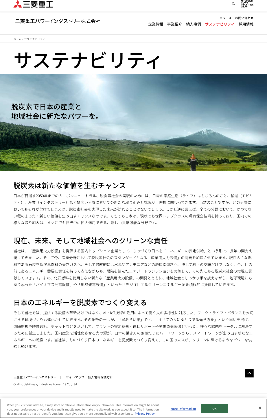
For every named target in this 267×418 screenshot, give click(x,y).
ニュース (225, 22)
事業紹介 (174, 27)
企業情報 (155, 27)
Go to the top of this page (249, 373)
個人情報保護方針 (100, 377)
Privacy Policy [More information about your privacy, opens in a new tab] (145, 413)
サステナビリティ (220, 27)
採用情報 (246, 27)
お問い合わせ (244, 22)
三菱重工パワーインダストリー (35, 377)
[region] (133, 408)
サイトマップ (75, 377)
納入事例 (193, 27)
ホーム (17, 39)
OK (214, 409)
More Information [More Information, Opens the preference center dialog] (183, 409)
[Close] (260, 407)
